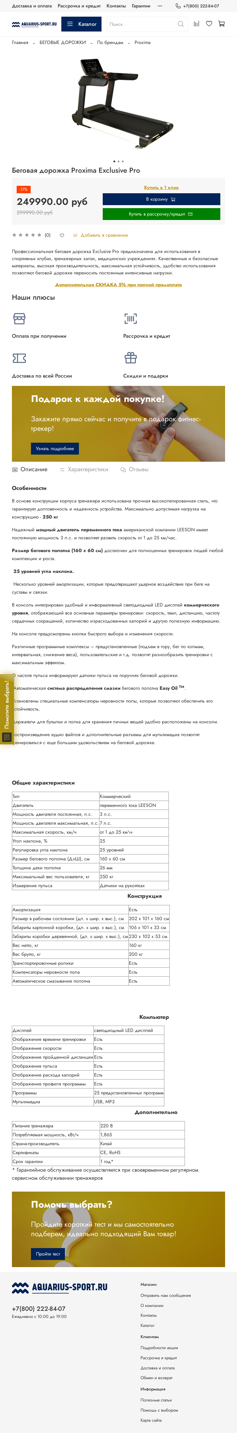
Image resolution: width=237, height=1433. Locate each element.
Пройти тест (48, 1253)
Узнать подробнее (55, 448)
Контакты (116, 5)
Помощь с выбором (159, 1410)
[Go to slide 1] (114, 161)
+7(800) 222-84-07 (197, 6)
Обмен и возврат (156, 1378)
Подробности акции (159, 1348)
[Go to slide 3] (123, 161)
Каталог (81, 24)
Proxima (143, 42)
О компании (152, 1305)
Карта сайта (151, 1420)
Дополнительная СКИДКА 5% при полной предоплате (118, 284)
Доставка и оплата (32, 5)
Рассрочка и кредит (79, 5)
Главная (20, 42)
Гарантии (141, 5)
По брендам (110, 42)
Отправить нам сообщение (166, 1295)
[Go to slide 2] (118, 161)
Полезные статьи (156, 1400)
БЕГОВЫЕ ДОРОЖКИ (63, 42)
